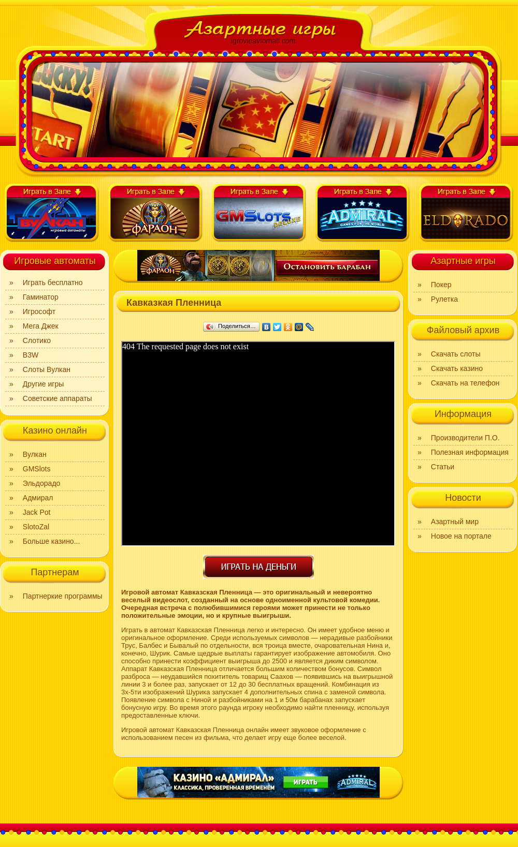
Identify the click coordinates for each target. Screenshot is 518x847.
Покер (441, 284)
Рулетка (444, 299)
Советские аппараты (57, 398)
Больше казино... (51, 541)
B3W (30, 355)
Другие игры (43, 384)
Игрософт (39, 311)
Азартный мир (455, 521)
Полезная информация (470, 452)
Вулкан (35, 454)
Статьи (442, 467)
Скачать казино (457, 368)
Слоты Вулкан (46, 369)
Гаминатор (41, 297)
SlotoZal (36, 527)
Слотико (37, 340)
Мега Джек (41, 326)
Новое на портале (461, 536)
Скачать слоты (456, 354)
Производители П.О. (465, 438)
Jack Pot (37, 512)
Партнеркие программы (63, 596)
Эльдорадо (42, 483)
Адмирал (38, 498)
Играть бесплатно (53, 282)
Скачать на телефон (465, 383)
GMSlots (37, 469)
